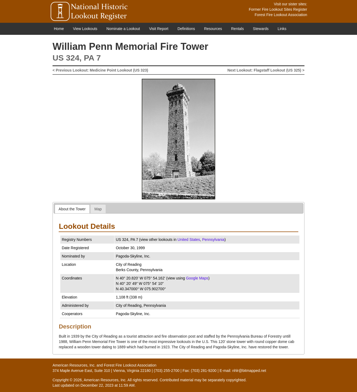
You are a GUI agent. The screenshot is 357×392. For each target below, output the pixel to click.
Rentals (237, 29)
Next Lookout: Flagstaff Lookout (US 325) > (266, 70)
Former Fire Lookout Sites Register (278, 9)
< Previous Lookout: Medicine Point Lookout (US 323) (100, 70)
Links (282, 29)
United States (188, 239)
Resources (213, 29)
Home (59, 29)
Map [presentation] (98, 209)
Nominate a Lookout (123, 29)
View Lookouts (85, 29)
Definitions (186, 29)
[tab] (72, 208)
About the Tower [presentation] (72, 209)
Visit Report (158, 29)
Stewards (261, 29)
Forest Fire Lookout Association (281, 15)
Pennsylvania (213, 239)
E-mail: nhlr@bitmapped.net (243, 370)
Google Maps (197, 278)
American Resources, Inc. (74, 365)
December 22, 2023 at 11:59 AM (107, 385)
